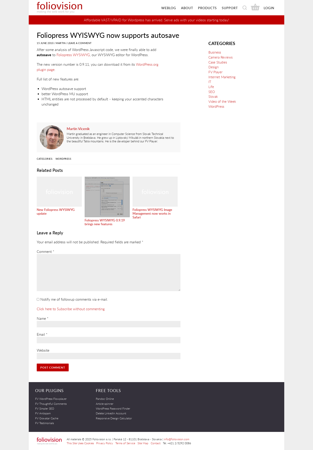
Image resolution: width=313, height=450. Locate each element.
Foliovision (67, 8)
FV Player (215, 72)
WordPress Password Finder (113, 408)
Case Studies (217, 62)
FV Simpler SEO (44, 408)
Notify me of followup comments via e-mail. (72, 299)
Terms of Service (125, 443)
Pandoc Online (105, 399)
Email (42, 334)
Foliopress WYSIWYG (73, 54)
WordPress (63, 158)
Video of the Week (222, 101)
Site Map (143, 443)
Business (214, 52)
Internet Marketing (222, 77)
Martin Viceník (78, 128)
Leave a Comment (80, 43)
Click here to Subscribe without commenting (71, 308)
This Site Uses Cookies (80, 443)
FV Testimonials (44, 423)
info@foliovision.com (176, 439)
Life (211, 86)
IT (209, 81)
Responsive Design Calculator (114, 418)
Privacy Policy (104, 443)
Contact (155, 443)
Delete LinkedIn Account (111, 413)
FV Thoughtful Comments (51, 404)
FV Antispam (43, 413)
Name (43, 318)
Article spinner (104, 404)
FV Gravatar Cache (46, 418)
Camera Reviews (220, 57)
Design (213, 67)
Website (43, 350)
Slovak (213, 96)
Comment (45, 251)
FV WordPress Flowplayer (51, 399)
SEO (211, 91)
